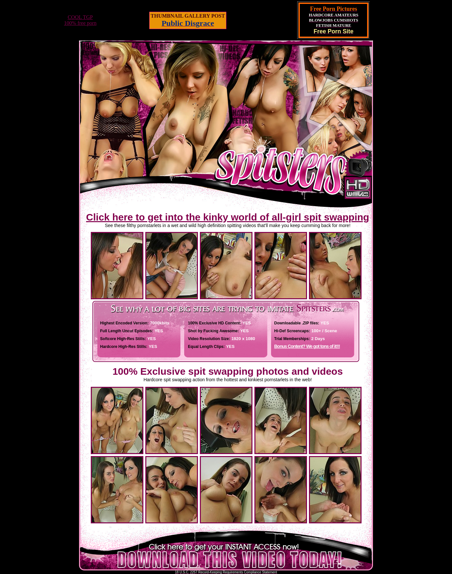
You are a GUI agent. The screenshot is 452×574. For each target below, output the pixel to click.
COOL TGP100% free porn (80, 20)
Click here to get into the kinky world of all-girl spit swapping (227, 217)
